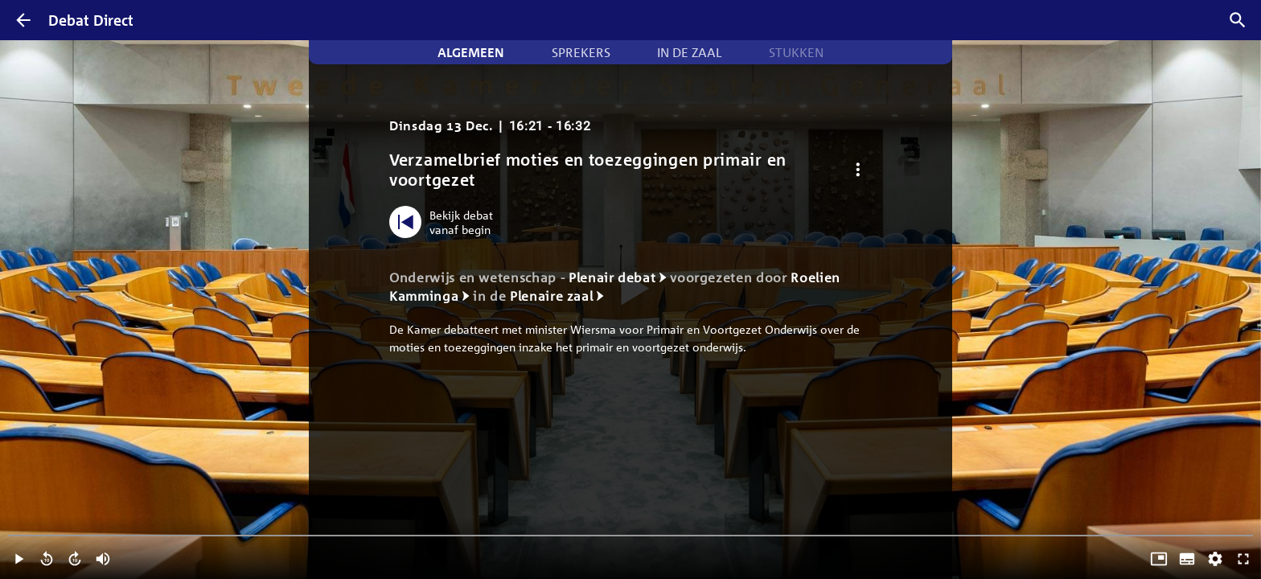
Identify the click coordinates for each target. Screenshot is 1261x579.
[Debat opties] (858, 170)
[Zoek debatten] (1237, 20)
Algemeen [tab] (470, 52)
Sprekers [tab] (581, 52)
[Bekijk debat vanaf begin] (445, 222)
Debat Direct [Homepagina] (90, 20)
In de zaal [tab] (689, 52)
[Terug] (23, 20)
